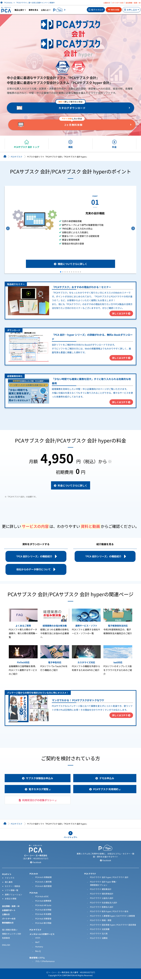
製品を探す (20, 10)
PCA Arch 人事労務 (43, 881)
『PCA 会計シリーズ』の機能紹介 (33, 556)
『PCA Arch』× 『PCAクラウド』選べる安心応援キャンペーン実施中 (28, 2)
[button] (60, 271)
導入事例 (8, 882)
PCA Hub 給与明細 (43, 909)
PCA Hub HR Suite (43, 905)
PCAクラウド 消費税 (99, 938)
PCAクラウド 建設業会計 (100, 889)
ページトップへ (70, 837)
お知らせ (45, 10)
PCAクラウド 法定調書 (99, 929)
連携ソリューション (13, 894)
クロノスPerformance (45, 961)
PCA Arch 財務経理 (43, 877)
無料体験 (113, 9)
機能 (70, 147)
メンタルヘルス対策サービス (41, 934)
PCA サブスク (35, 929)
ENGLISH (6, 945)
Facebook (35, 862)
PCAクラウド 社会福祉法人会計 (103, 902)
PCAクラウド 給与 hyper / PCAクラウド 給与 (109, 911)
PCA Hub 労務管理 (43, 918)
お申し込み (131, 9)
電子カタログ (95, 9)
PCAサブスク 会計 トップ (26, 147)
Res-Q (38, 951)
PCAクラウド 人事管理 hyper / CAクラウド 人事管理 (112, 915)
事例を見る (33, 10)
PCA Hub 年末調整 (43, 914)
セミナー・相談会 (12, 886)
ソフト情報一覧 (11, 890)
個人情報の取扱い (9, 929)
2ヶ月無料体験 (73, 124)
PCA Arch (33, 873)
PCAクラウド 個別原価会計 (101, 893)
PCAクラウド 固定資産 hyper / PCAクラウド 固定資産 (113, 924)
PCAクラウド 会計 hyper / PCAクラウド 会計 (109, 877)
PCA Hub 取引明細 (43, 923)
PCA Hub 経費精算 (43, 900)
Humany (39, 946)
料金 (114, 147)
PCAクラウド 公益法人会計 (101, 898)
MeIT (37, 942)
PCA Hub (33, 892)
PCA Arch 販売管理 (43, 886)
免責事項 (6, 938)
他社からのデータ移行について (33, 569)
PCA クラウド (90, 873)
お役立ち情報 (10, 898)
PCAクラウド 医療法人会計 (101, 907)
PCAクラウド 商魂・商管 (100, 920)
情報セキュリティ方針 (11, 933)
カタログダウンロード (72, 108)
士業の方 (106, 3)
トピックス (9, 877)
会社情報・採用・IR (133, 3)
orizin (37, 937)
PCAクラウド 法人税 (99, 933)
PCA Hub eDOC (42, 896)
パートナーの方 (118, 3)
